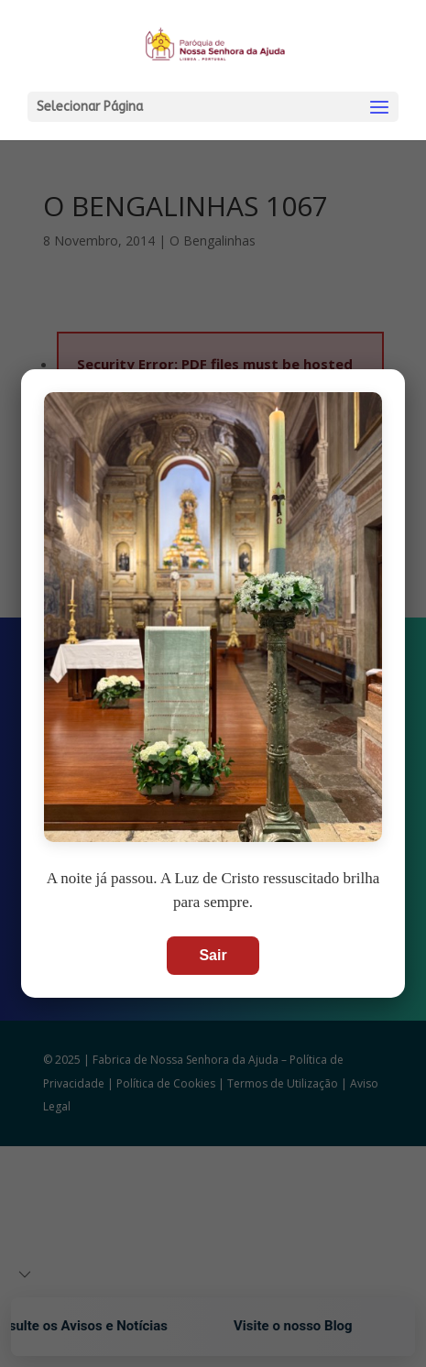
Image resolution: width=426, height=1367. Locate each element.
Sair (212, 955)
